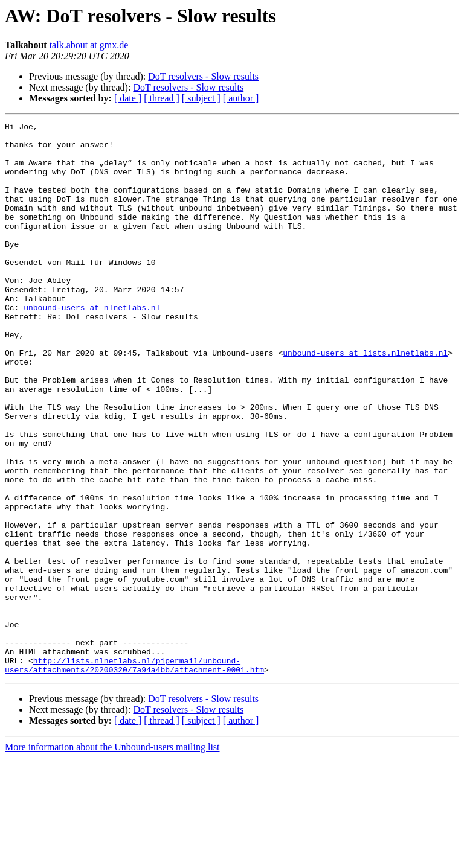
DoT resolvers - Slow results (203, 76)
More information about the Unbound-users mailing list (112, 857)
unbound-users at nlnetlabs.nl (92, 345)
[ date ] (127, 98)
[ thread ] (161, 98)
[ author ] (241, 98)
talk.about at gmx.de (89, 45)
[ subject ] (201, 98)
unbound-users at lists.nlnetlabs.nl (365, 399)
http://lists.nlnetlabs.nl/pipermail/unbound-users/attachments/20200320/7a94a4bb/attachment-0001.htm (134, 774)
